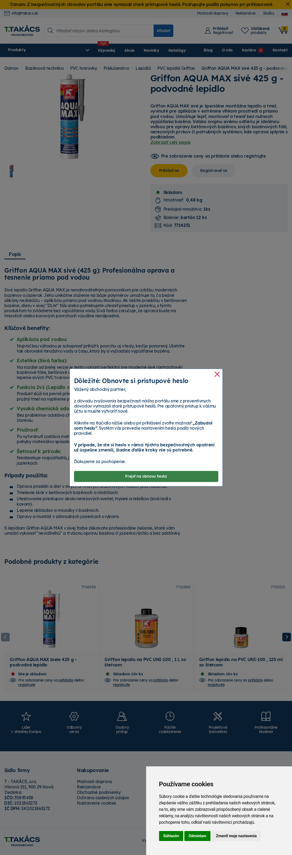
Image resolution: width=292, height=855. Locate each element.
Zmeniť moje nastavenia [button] (236, 836)
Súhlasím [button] (171, 836)
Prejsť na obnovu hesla (146, 476)
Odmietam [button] (197, 836)
